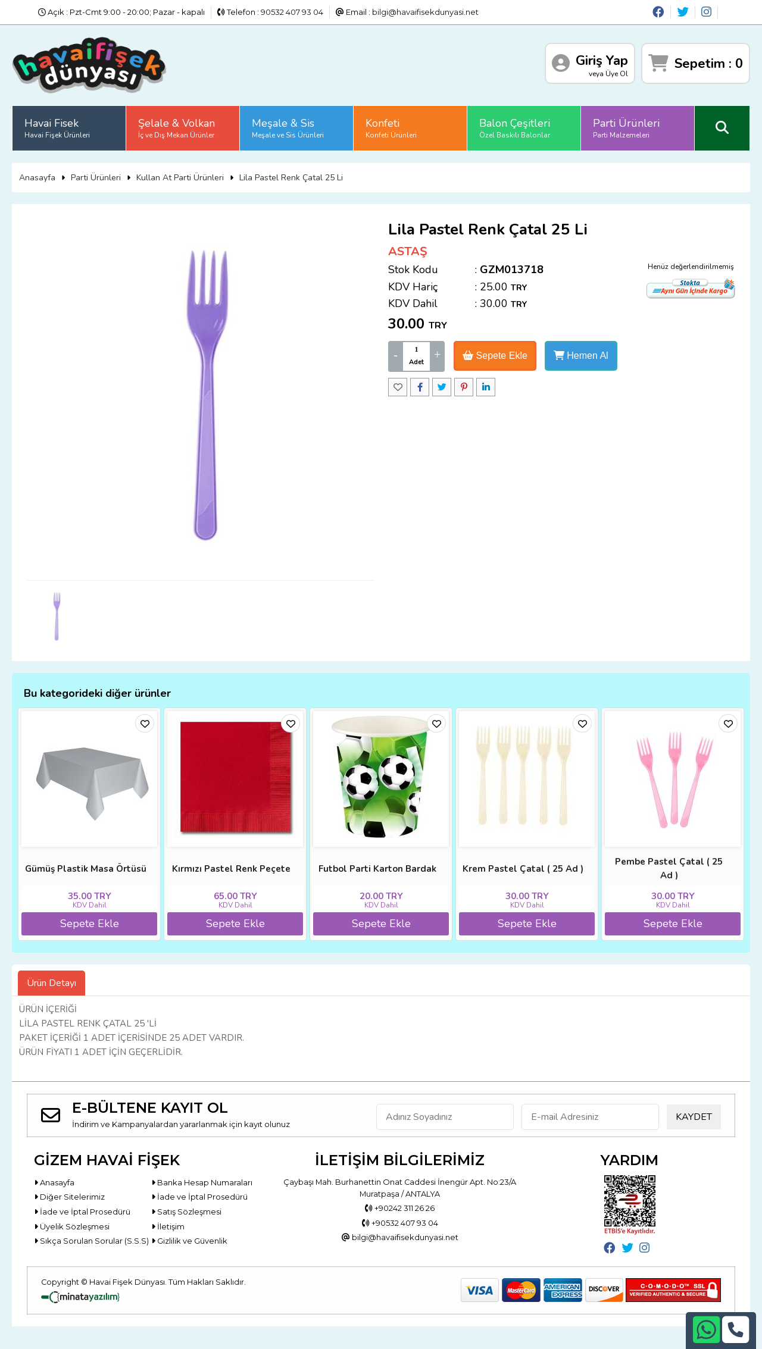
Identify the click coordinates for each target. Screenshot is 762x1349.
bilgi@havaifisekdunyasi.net (425, 12)
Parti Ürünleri (626, 128)
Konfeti (391, 128)
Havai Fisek (57, 128)
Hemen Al (581, 355)
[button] (748, 675)
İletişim (168, 1226)
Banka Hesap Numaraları (201, 1182)
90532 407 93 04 (292, 12)
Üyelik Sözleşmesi (72, 1226)
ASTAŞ (407, 251)
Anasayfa (37, 177)
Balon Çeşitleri (514, 128)
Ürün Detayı (51, 983)
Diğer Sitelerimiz (69, 1197)
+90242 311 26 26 (400, 1208)
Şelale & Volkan (176, 128)
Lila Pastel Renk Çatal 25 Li (291, 177)
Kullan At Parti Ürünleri (180, 177)
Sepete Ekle (495, 355)
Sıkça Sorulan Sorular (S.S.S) (91, 1241)
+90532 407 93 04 (400, 1223)
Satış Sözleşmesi (186, 1211)
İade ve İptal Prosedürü (199, 1197)
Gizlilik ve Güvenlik (189, 1241)
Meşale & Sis (288, 128)
